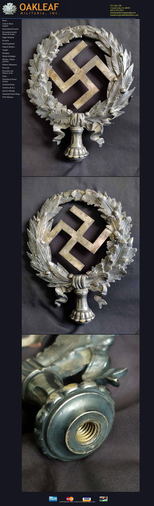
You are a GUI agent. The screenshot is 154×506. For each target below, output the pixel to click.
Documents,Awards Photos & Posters (9, 33)
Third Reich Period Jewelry (9, 80)
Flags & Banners (8, 47)
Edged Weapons (8, 37)
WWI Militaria (7, 97)
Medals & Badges (8, 56)
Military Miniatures (9, 65)
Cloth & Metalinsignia (7, 25)
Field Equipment (8, 44)
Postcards (5, 68)
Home (4, 21)
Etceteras (5, 41)
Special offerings (8, 91)
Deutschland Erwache (10, 29)
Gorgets (5, 50)
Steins (4, 76)
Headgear (5, 53)
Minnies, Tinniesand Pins (8, 60)
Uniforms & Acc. (8, 88)
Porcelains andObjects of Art (7, 72)
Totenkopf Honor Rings (11, 94)
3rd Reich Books (8, 85)
